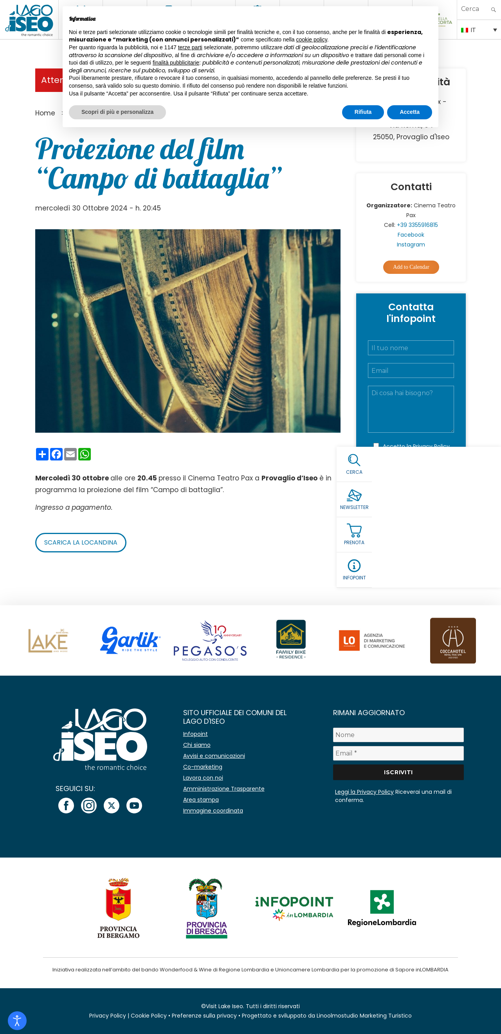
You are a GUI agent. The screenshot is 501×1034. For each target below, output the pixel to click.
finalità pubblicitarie (176, 62)
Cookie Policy (149, 1016)
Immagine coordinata (213, 811)
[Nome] (398, 735)
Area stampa (201, 800)
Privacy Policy (431, 446)
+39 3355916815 (417, 225)
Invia (411, 480)
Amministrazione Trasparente (224, 789)
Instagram (411, 244)
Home (45, 113)
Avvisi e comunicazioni (214, 756)
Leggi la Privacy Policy (364, 792)
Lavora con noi (203, 778)
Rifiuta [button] (363, 112)
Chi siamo (197, 745)
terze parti (190, 47)
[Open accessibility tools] (17, 1020)
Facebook (411, 235)
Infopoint (195, 734)
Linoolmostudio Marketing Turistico (364, 1016)
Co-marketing (202, 767)
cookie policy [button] (311, 39)
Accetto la (416, 446)
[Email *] (398, 753)
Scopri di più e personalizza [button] (117, 112)
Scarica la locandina (80, 542)
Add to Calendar (411, 267)
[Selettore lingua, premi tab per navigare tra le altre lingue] (479, 29)
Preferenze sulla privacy (204, 1016)
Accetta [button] (410, 112)
